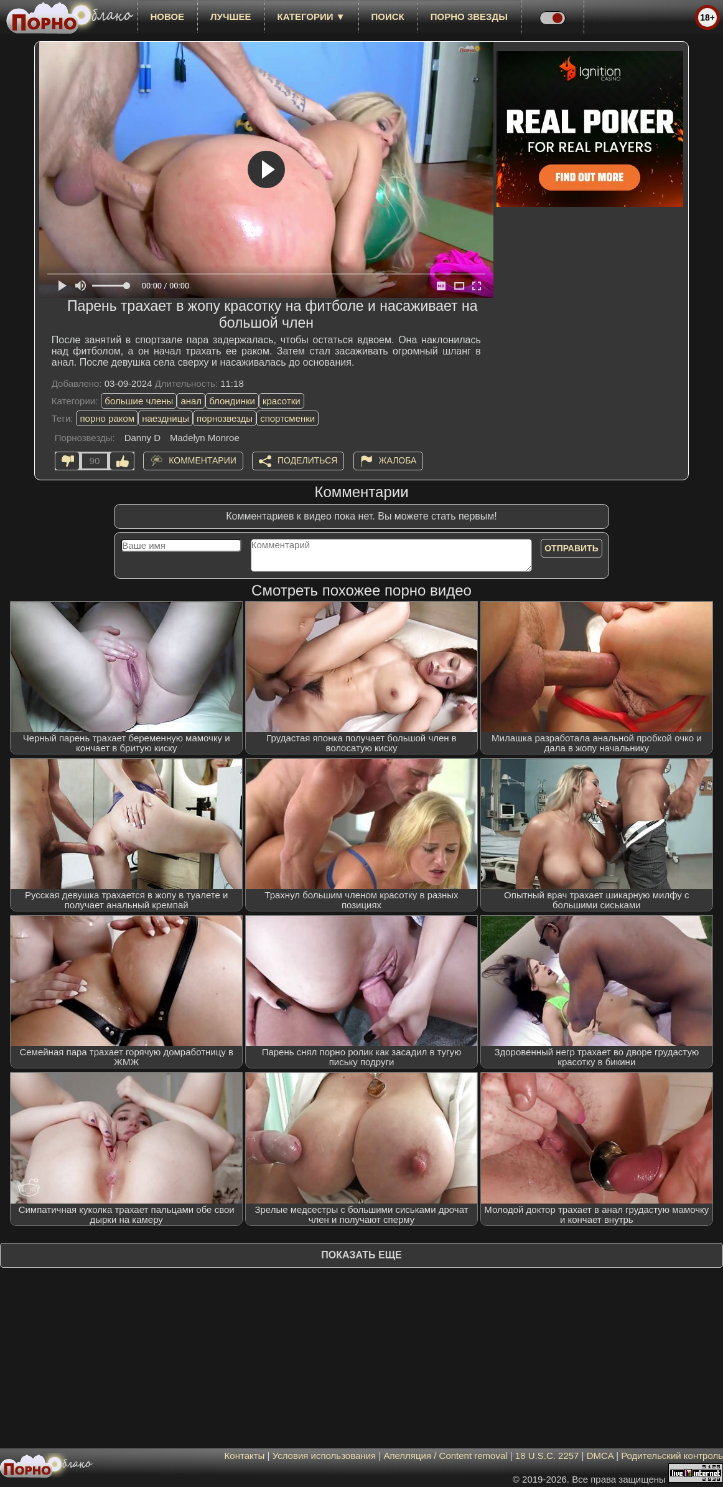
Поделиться (307, 460)
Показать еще (361, 1255)
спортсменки (287, 418)
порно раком (107, 418)
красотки (282, 401)
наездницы (165, 418)
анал (191, 401)
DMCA (600, 1455)
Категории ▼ (311, 16)
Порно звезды (469, 16)
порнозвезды (225, 418)
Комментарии (202, 460)
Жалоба (398, 460)
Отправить (571, 548)
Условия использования (324, 1455)
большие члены (139, 401)
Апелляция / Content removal (445, 1455)
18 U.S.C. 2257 (547, 1455)
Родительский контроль (672, 1455)
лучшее (230, 16)
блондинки (232, 401)
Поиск (387, 16)
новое (167, 16)
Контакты (245, 1455)
